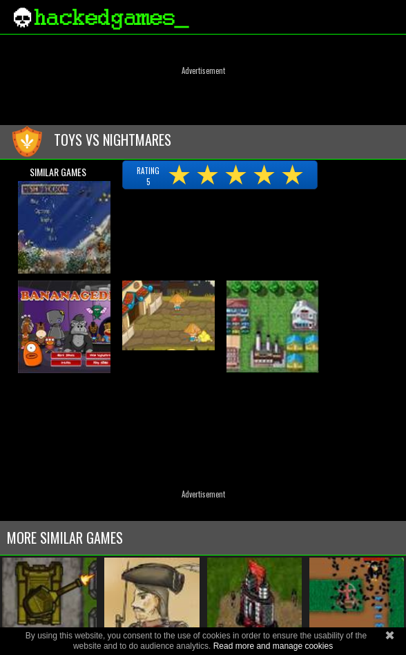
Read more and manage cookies (273, 646)
